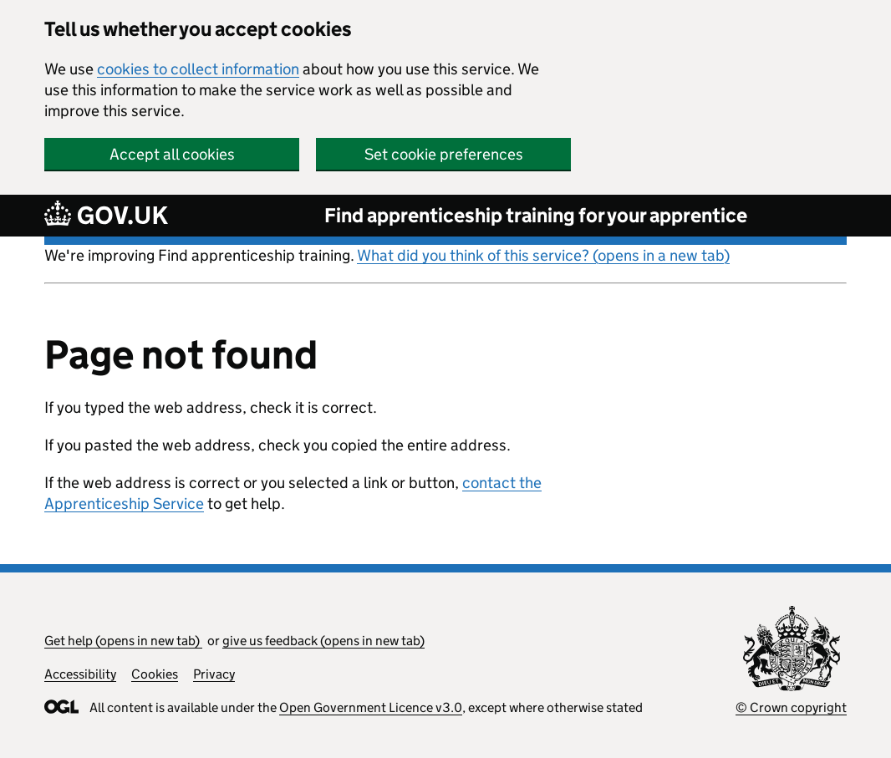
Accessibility (80, 674)
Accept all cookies (172, 154)
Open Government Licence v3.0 (370, 707)
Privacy (214, 674)
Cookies (154, 674)
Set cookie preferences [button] (443, 154)
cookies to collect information (198, 69)
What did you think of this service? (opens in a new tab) (543, 255)
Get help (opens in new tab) (123, 641)
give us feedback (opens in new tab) (323, 641)
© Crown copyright (791, 707)
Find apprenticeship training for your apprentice (535, 215)
